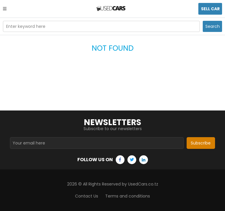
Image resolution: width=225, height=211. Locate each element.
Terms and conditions (127, 196)
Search (212, 26)
